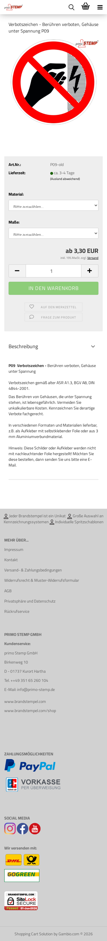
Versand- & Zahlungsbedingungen (33, 570)
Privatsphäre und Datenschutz (29, 601)
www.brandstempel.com (25, 701)
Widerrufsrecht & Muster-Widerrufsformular (41, 580)
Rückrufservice (16, 611)
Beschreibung (23, 346)
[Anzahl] (53, 270)
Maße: (14, 222)
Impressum (13, 549)
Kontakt (11, 559)
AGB (8, 591)
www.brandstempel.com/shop (30, 710)
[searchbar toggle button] (71, 7)
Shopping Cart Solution (34, 934)
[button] (17, 270)
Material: (16, 194)
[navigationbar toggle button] (100, 7)
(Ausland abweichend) (65, 179)
